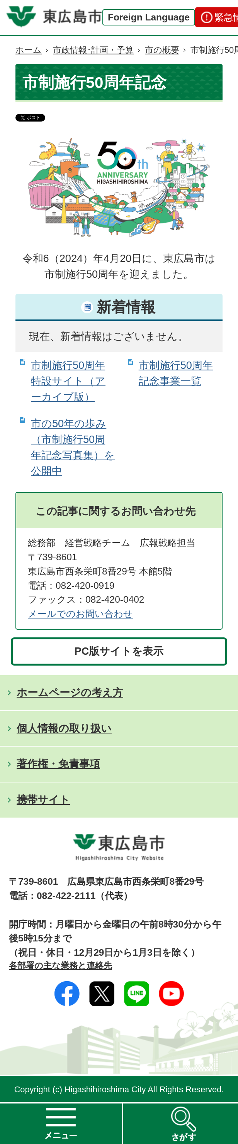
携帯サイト (43, 800)
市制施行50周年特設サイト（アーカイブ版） (68, 381)
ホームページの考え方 (70, 692)
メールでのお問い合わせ (80, 613)
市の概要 (162, 50)
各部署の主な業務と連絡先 (60, 965)
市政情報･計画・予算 (93, 50)
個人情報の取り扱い (64, 728)
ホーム (28, 50)
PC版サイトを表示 (119, 651)
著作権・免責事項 (58, 764)
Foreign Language (149, 17)
